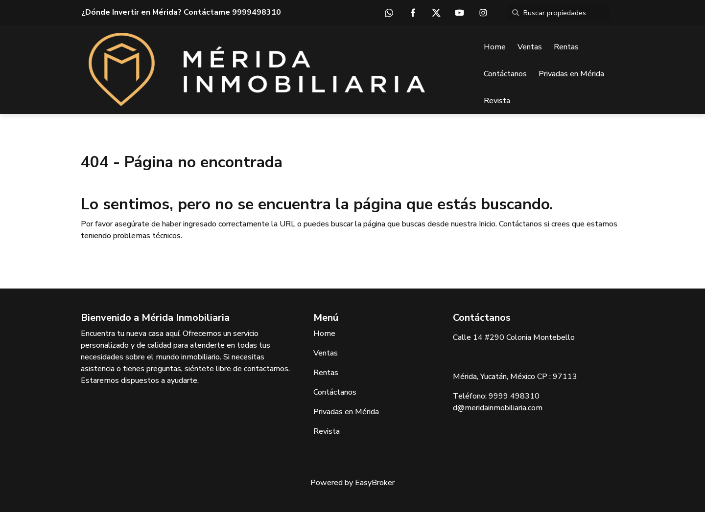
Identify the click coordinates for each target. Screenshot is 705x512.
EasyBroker (375, 482)
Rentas (566, 47)
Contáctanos (505, 73)
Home (495, 47)
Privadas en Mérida (571, 73)
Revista (497, 100)
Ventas (529, 47)
